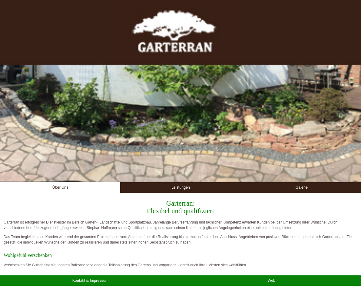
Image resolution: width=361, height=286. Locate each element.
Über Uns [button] (60, 187)
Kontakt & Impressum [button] (90, 280)
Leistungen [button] (180, 187)
